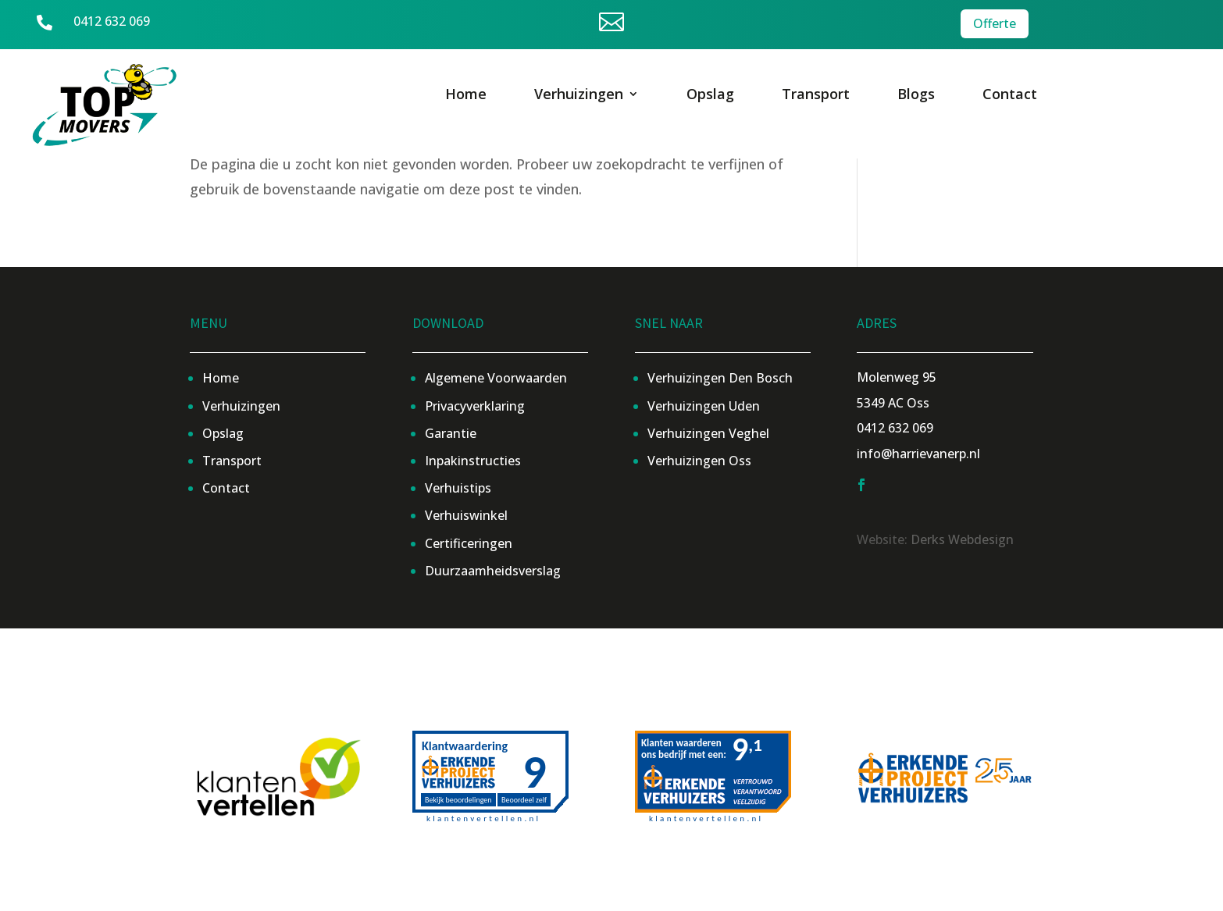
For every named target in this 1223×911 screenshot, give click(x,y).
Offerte (995, 23)
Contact (1009, 95)
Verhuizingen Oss (699, 460)
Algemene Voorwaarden (496, 377)
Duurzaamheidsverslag (493, 570)
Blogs (916, 95)
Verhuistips (458, 487)
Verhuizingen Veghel (708, 433)
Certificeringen (468, 543)
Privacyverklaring (475, 406)
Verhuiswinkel (466, 515)
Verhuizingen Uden (703, 406)
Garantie (450, 433)
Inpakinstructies (473, 460)
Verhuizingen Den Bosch (720, 377)
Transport (816, 95)
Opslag (710, 95)
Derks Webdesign (962, 539)
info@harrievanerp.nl (918, 453)
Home (466, 95)
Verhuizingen (578, 95)
